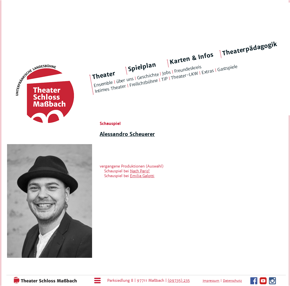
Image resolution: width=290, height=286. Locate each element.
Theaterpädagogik (250, 48)
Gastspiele (227, 68)
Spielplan (142, 67)
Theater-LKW (184, 76)
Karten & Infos (191, 58)
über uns (125, 80)
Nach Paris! (140, 171)
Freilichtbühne (143, 83)
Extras (207, 71)
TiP (164, 79)
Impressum (211, 281)
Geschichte (148, 75)
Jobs (166, 72)
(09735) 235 (179, 280)
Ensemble (103, 84)
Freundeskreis (188, 69)
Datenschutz (232, 281)
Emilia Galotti (142, 175)
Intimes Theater (110, 88)
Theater (104, 75)
